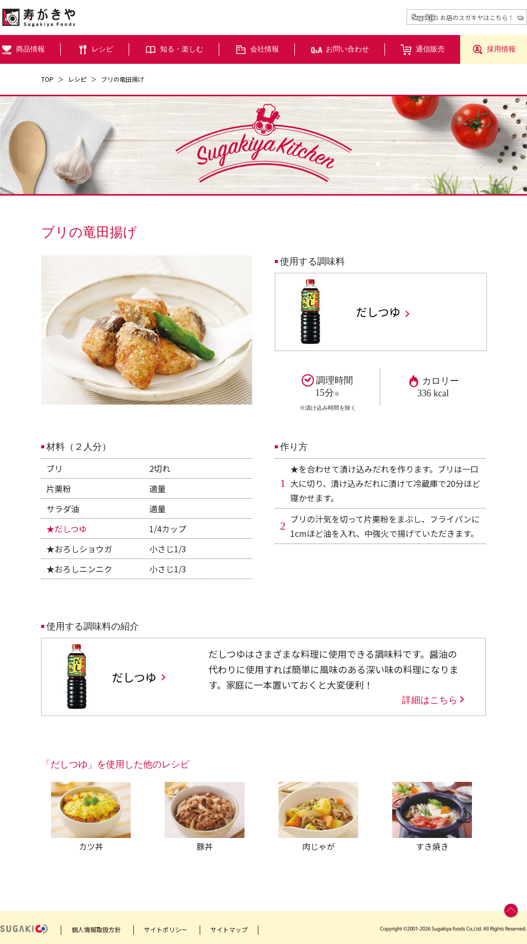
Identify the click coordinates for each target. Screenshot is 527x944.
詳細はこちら (434, 700)
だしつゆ (383, 312)
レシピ (77, 79)
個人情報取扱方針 (96, 929)
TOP (47, 79)
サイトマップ (229, 929)
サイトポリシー (165, 929)
